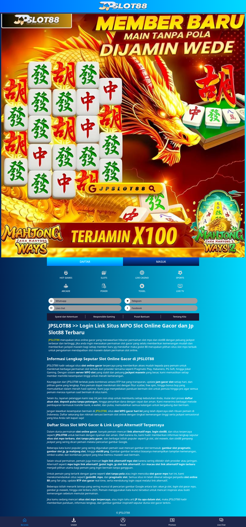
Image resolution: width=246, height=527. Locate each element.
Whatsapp (57, 301)
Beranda (24, 521)
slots (104, 274)
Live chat (56, 308)
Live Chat (221, 521)
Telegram (133, 301)
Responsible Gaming (104, 316)
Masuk (161, 262)
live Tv (180, 288)
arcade (66, 288)
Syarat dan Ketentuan (66, 316)
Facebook (133, 308)
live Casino (142, 274)
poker (103, 288)
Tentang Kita (179, 316)
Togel (142, 288)
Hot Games (66, 274)
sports (180, 274)
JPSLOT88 (54, 340)
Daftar (85, 262)
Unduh (74, 521)
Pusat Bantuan (142, 316)
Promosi (172, 521)
